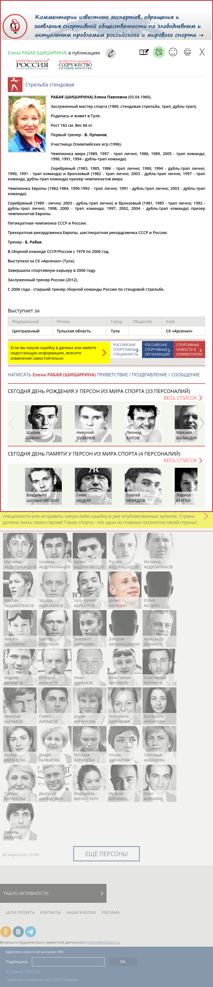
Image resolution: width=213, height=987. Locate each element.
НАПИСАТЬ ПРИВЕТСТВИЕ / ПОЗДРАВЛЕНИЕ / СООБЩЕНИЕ (104, 377)
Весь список (180, 400)
